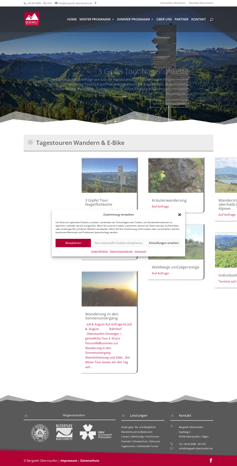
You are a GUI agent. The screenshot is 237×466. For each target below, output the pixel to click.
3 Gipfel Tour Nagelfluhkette (202, 202)
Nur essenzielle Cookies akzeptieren (118, 244)
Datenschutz (89, 461)
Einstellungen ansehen (164, 244)
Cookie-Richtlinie (99, 252)
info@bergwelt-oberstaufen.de (196, 448)
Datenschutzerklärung (121, 252)
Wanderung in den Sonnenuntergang (205, 316)
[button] (179, 216)
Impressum (140, 252)
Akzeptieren (73, 244)
